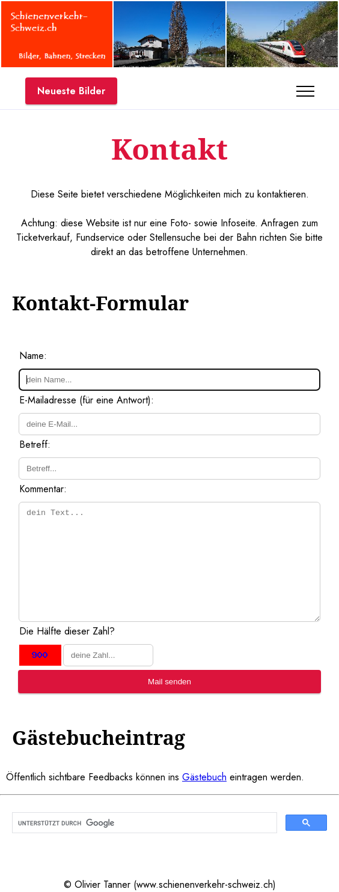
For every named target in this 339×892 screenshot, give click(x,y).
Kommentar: (43, 489)
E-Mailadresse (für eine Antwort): (86, 400)
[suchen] (143, 823)
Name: (33, 356)
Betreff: (34, 444)
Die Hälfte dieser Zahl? (67, 631)
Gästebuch (204, 777)
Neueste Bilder (71, 91)
